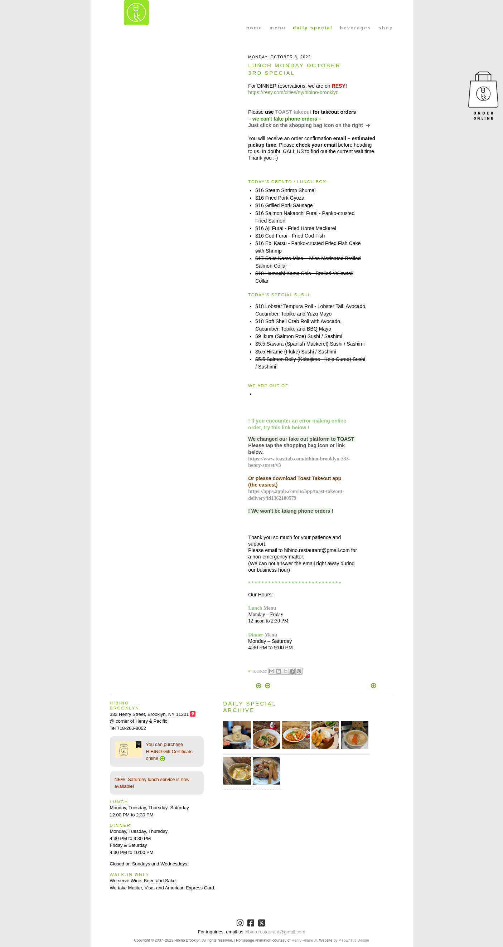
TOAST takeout (293, 112)
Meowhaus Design (353, 940)
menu (278, 27)
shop (385, 27)
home (254, 27)
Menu (269, 608)
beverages (355, 27)
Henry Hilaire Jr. (304, 940)
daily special (313, 27)
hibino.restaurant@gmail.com (275, 931)
